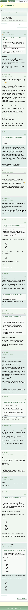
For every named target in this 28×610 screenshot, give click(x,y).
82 (25, 24)
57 (21, 24)
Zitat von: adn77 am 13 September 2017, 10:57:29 (14, 402)
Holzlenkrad (7, 74)
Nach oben (3, 596)
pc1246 (6, 352)
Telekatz (6, 273)
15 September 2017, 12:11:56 (7, 479)
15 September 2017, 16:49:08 (7, 494)
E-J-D (5, 170)
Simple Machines (17, 608)
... (14, 24)
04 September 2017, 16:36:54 (8, 34)
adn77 (5, 219)
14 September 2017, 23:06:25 (7, 454)
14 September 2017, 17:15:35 (7, 427)
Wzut (5, 131)
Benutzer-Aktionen (21, 28)
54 (15, 24)
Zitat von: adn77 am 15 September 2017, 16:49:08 (14, 550)
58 (22, 24)
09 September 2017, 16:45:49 (7, 200)
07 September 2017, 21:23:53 (7, 172)
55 (17, 24)
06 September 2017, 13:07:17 (7, 134)
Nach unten (4, 24)
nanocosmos (7, 198)
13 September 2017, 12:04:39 (7, 354)
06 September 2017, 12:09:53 (7, 76)
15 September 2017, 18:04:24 (7, 546)
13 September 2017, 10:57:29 (7, 313)
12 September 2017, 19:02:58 (7, 221)
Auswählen (8, 46)
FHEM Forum (9, 6)
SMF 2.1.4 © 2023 (10, 608)
